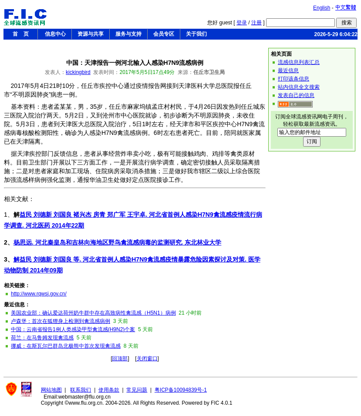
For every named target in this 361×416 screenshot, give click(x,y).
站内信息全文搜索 (299, 87)
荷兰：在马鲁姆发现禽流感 (42, 338)
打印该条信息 (293, 79)
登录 (241, 23)
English (321, 8)
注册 (256, 23)
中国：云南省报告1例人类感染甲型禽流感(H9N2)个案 (73, 329)
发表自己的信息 (296, 95)
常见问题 (136, 390)
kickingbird (78, 72)
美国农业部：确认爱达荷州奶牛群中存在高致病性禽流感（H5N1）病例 (93, 313)
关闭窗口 (147, 359)
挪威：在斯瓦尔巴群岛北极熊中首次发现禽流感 (66, 346)
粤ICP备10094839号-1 (181, 390)
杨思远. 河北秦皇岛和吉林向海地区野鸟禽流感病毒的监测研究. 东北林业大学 (117, 242)
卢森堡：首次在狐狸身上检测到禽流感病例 (60, 321)
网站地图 (51, 390)
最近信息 (288, 70)
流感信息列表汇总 (299, 62)
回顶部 (120, 359)
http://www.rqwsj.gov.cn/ (39, 294)
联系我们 (80, 390)
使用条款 (108, 390)
